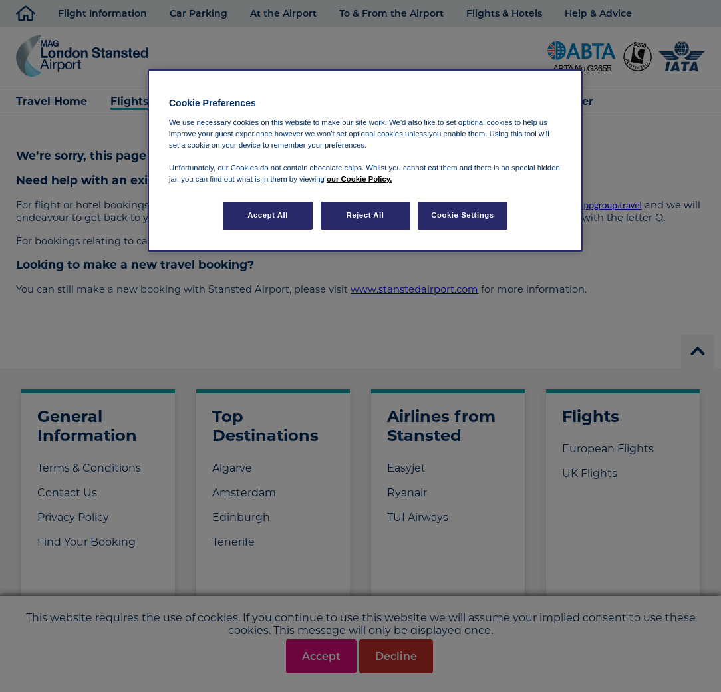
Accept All (267, 215)
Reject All (365, 215)
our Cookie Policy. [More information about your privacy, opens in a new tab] (359, 179)
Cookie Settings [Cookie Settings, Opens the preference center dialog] (462, 215)
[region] (365, 160)
